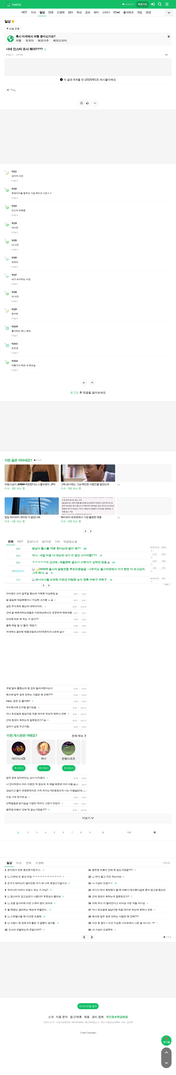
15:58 (166, 868)
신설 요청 (13, 28)
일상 (42, 12)
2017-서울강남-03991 (110, 1027)
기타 (57, 541)
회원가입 (142, 4)
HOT (24, 12)
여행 (18, 40)
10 (103, 837)
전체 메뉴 (79, 741)
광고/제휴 (76, 1022)
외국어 (29, 40)
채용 (87, 1022)
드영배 (60, 12)
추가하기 (19, 773)
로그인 (74, 392)
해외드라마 (60, 40)
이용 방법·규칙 (128, 4)
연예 (50, 12)
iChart (116, 12)
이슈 (33, 12)
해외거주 (43, 40)
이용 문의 (62, 1022)
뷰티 (96, 12)
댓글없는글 (70, 541)
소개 (51, 1022)
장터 (70, 12)
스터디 (106, 12)
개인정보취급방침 (117, 1022)
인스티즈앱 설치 (88, 1011)
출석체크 (128, 12)
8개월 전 (9, 55)
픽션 (79, 12)
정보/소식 (32, 541)
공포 (87, 12)
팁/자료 (46, 541)
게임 (139, 12)
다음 (129, 837)
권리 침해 (97, 1022)
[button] (85, 531)
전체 (10, 541)
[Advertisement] (87, 663)
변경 (148, 12)
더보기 (88, 823)
